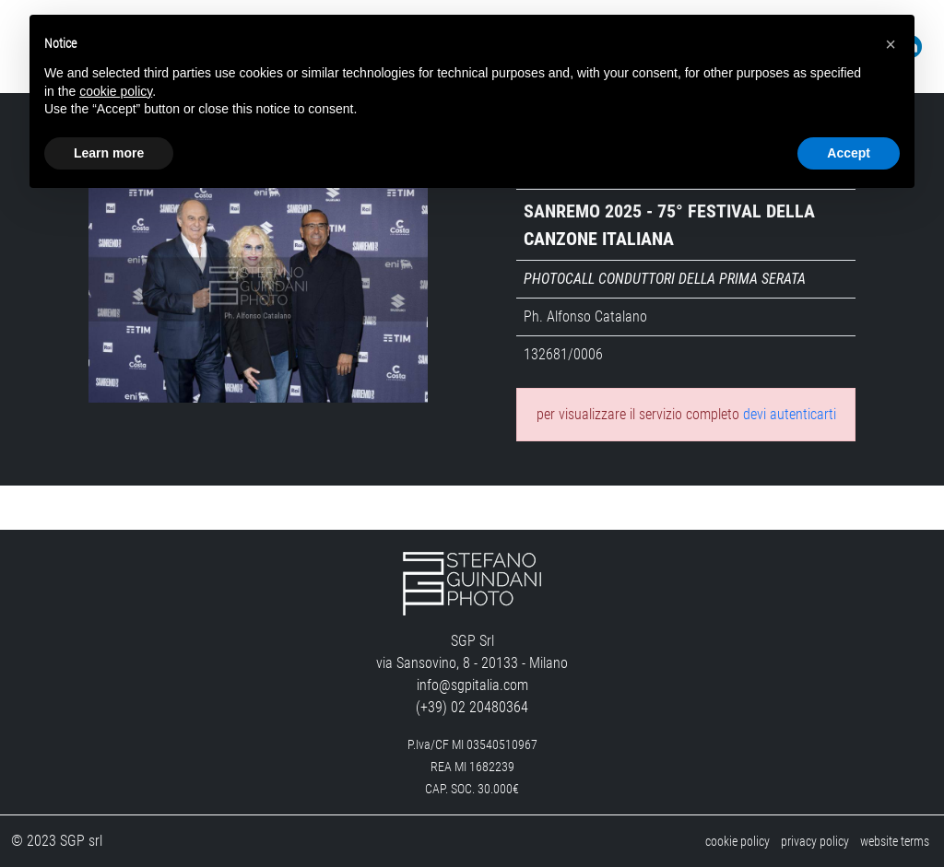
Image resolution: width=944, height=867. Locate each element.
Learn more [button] (109, 153)
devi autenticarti (789, 414)
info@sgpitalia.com (472, 685)
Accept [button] (848, 153)
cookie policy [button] (115, 91)
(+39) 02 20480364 (472, 707)
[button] (890, 44)
